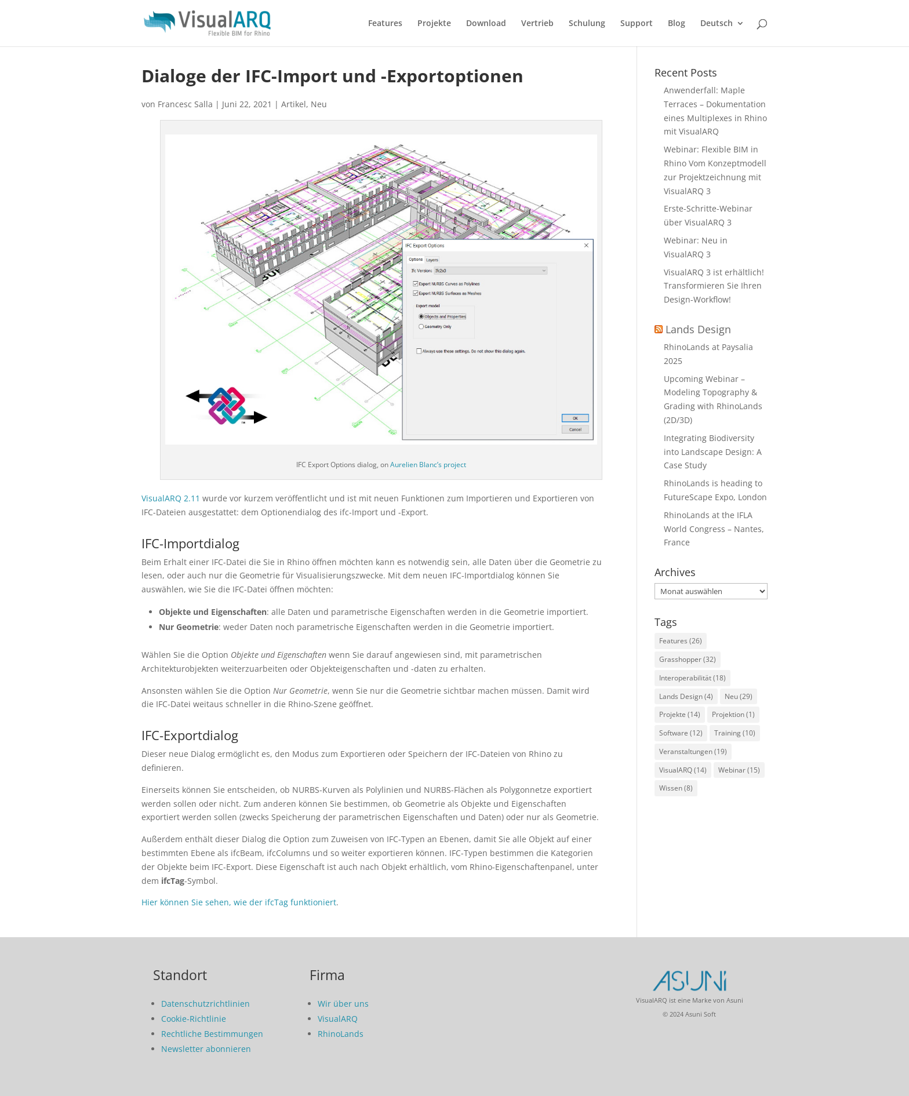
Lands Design (698, 329)
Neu (319, 104)
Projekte (434, 23)
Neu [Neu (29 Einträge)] (738, 696)
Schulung (587, 23)
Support (636, 23)
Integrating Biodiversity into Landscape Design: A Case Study (713, 451)
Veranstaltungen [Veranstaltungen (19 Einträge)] (693, 751)
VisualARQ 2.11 (170, 498)
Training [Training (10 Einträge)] (734, 733)
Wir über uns (343, 1003)
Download (486, 23)
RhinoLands (340, 1033)
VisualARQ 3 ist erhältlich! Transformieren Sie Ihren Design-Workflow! (714, 286)
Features (385, 23)
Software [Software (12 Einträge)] (681, 733)
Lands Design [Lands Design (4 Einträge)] (686, 696)
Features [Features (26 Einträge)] (680, 641)
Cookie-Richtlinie (193, 1018)
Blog (676, 23)
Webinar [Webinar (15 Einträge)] (739, 770)
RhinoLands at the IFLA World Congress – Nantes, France (714, 528)
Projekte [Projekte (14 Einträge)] (679, 714)
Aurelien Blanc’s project (428, 464)
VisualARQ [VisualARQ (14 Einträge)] (683, 770)
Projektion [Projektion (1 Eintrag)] (733, 714)
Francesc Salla (185, 104)
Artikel (293, 104)
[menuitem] (722, 32)
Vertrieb (537, 23)
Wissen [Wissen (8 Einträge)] (676, 788)
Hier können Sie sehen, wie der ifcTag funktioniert (238, 902)
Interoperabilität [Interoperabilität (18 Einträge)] (692, 678)
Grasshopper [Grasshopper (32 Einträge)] (687, 659)
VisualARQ (338, 1018)
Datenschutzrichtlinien (205, 1003)
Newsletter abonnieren (206, 1048)
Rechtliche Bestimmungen (212, 1033)
